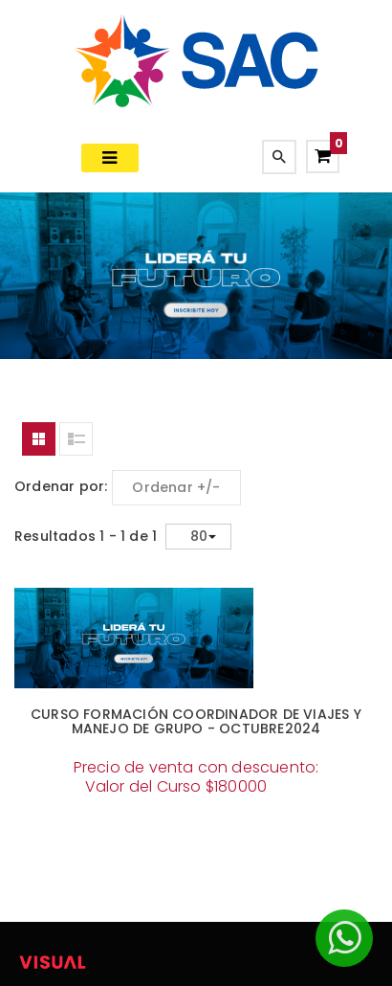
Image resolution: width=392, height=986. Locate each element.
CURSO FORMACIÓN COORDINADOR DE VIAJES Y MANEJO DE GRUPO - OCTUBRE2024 (196, 721)
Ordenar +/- (176, 487)
